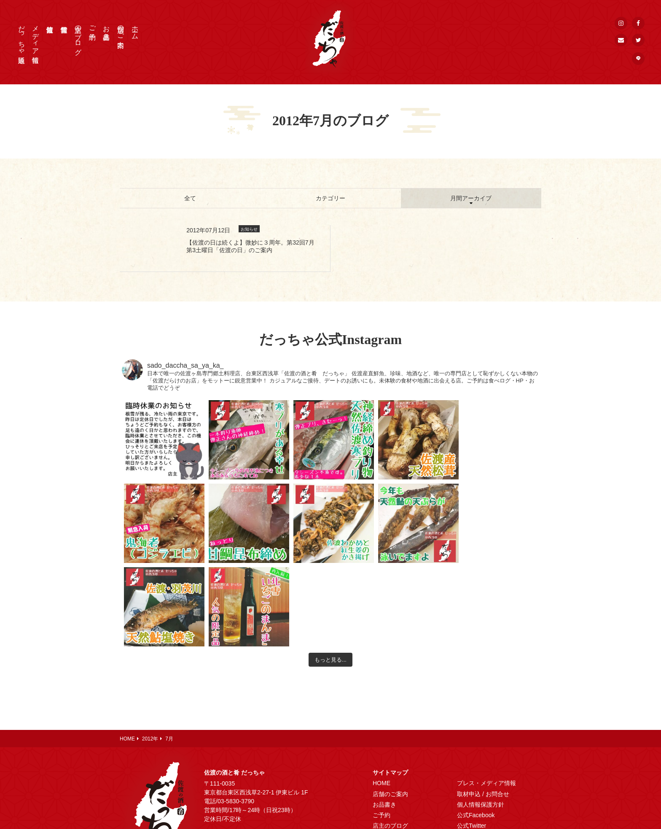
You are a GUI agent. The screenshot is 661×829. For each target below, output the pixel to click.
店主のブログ (78, 36)
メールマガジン (477, 774)
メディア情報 (35, 36)
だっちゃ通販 (21, 36)
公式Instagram (476, 752)
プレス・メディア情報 (486, 699)
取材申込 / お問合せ (483, 710)
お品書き (106, 28)
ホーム (135, 28)
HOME (381, 699)
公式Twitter (471, 742)
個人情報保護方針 (480, 721)
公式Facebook (475, 731)
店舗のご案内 (120, 28)
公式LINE (469, 763)
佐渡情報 (384, 763)
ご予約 (92, 25)
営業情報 (384, 752)
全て (190, 198)
